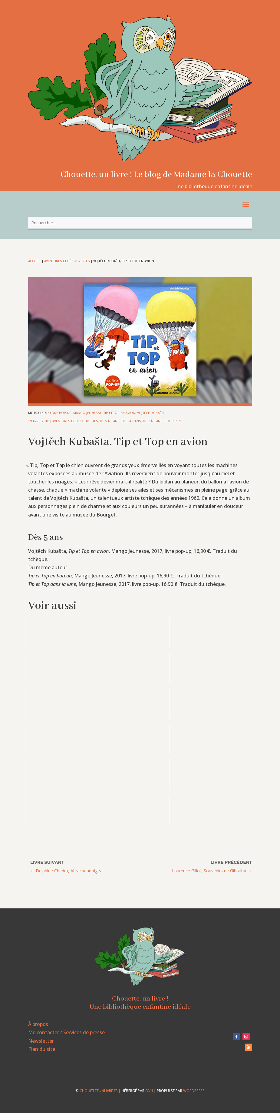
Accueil (34, 261)
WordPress (194, 1090)
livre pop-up (60, 413)
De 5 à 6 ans (110, 421)
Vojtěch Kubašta (150, 413)
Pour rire (173, 421)
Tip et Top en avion (119, 413)
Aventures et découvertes (67, 261)
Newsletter (41, 1041)
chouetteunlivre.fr (99, 1090)
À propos (38, 1024)
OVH (149, 1090)
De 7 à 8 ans (153, 421)
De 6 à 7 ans (131, 421)
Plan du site (41, 1049)
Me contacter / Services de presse (66, 1032)
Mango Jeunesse (87, 413)
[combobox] (140, 223)
